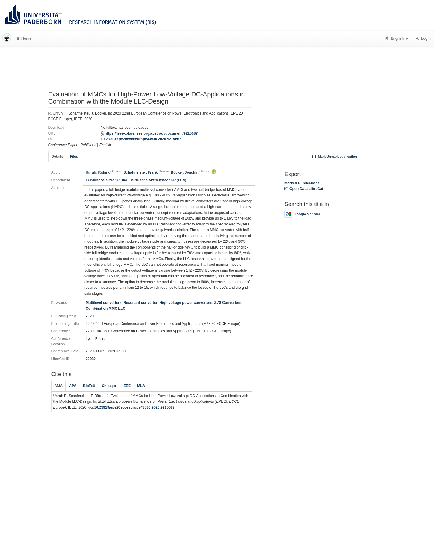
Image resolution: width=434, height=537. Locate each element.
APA (72, 386)
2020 (90, 316)
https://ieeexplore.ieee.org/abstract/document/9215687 (151, 133)
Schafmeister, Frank (146, 172)
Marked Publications (302, 183)
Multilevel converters (103, 303)
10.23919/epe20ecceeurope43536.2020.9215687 (141, 139)
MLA (141, 386)
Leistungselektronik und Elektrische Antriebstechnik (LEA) (136, 180)
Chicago (109, 386)
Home (23, 38)
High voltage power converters (185, 303)
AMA (59, 386)
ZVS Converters (227, 303)
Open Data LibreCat (303, 189)
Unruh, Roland (103, 172)
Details (57, 156)
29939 (91, 359)
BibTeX (89, 386)
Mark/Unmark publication (334, 156)
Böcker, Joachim (190, 172)
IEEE (126, 386)
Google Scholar (302, 214)
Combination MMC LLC (105, 309)
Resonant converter (140, 303)
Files (74, 156)
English (397, 38)
